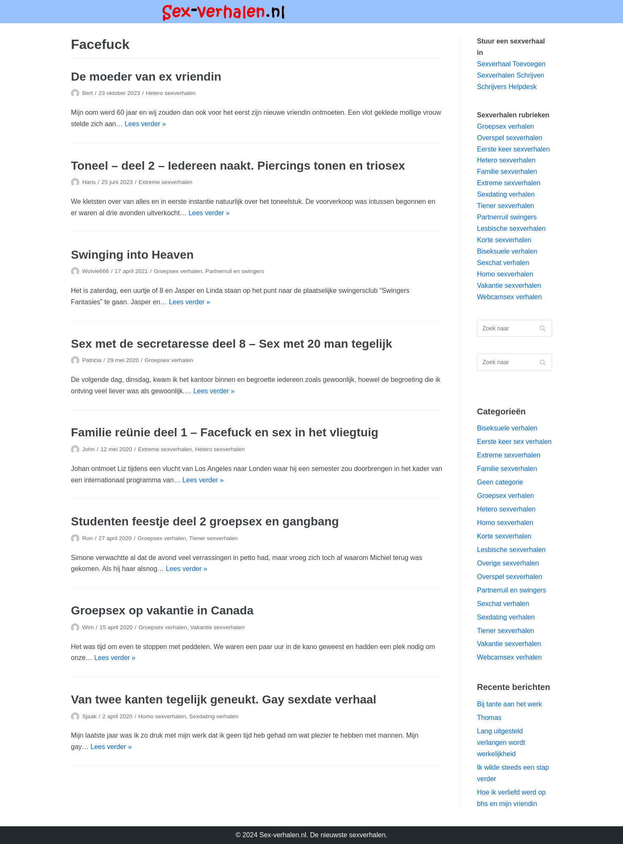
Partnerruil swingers (506, 217)
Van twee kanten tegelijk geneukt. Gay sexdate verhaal (224, 699)
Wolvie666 (95, 271)
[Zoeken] (514, 328)
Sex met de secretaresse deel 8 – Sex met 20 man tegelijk (231, 343)
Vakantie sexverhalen (217, 627)
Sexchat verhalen (503, 262)
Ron (87, 538)
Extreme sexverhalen (165, 182)
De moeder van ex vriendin (146, 76)
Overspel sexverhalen (509, 137)
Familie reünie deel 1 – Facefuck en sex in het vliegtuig (224, 432)
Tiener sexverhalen (213, 538)
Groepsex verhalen (178, 271)
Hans (89, 182)
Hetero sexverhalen (171, 93)
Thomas (489, 717)
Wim (88, 627)
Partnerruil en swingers (235, 271)
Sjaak (89, 716)
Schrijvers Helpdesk (506, 86)
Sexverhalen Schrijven (510, 75)
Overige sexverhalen (508, 563)
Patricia (91, 360)
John (88, 449)
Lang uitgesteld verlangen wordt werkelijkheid (501, 742)
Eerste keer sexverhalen (513, 149)
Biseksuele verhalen (507, 251)
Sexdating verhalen (213, 716)
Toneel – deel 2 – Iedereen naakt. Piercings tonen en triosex (238, 165)
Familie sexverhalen (507, 171)
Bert (87, 93)
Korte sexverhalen (504, 239)
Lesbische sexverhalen (511, 228)
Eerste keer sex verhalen (514, 441)
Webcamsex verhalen (509, 296)
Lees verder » (145, 123)
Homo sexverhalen (162, 716)
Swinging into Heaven (132, 254)
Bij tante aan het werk (509, 704)
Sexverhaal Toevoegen (511, 64)
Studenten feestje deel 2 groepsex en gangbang (205, 521)
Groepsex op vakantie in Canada (162, 610)
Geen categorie (500, 482)
